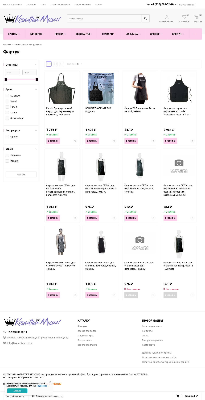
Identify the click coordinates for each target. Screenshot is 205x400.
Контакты (31, 4)
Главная (7, 44)
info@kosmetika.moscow (18, 343)
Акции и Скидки (83, 4)
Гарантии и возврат (60, 4)
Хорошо (17, 390)
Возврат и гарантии (152, 340)
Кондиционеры (85, 335)
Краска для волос (87, 331)
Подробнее (42, 385)
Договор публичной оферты (157, 353)
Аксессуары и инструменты (28, 44)
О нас (43, 4)
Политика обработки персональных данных (165, 362)
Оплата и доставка (12, 4)
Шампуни (82, 326)
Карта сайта (148, 345)
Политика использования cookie (159, 357)
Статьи (98, 4)
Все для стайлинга (87, 345)
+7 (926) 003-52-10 (162, 4)
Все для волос (85, 340)
